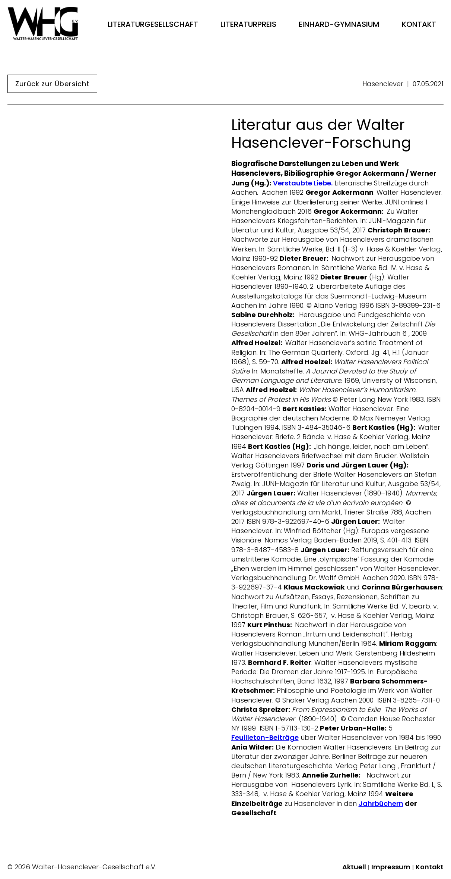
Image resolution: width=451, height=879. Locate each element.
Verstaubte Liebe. (303, 183)
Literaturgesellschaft (153, 24)
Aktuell (354, 867)
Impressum (390, 867)
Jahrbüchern (381, 804)
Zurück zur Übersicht (52, 83)
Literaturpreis (248, 24)
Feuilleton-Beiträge (265, 737)
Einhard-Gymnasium (339, 24)
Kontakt (419, 24)
